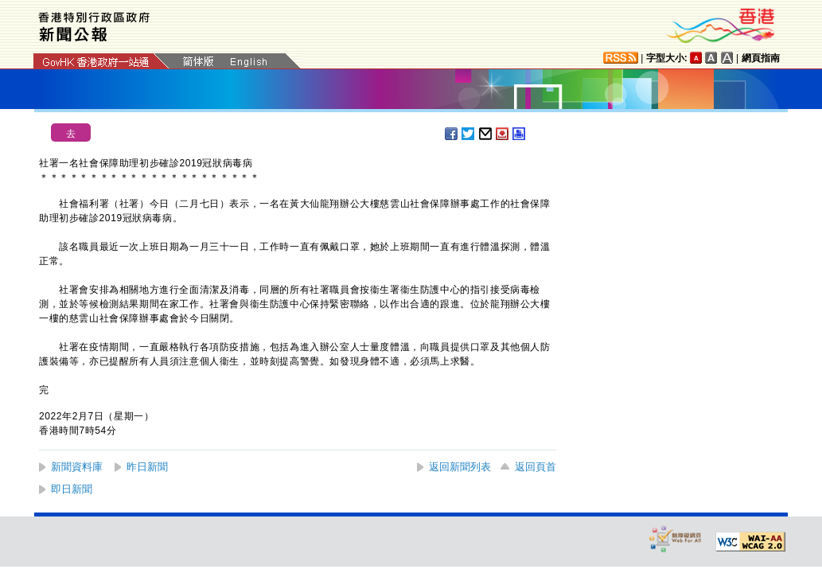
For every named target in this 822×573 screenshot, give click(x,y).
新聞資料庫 (77, 467)
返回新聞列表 (460, 467)
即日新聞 (71, 489)
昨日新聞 (147, 467)
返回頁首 (535, 467)
